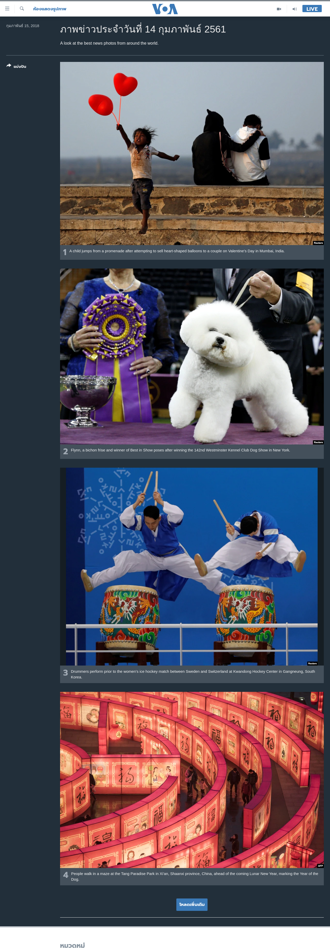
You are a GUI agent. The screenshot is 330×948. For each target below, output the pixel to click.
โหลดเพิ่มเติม (192, 904)
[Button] (16, 67)
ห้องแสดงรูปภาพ (50, 9)
